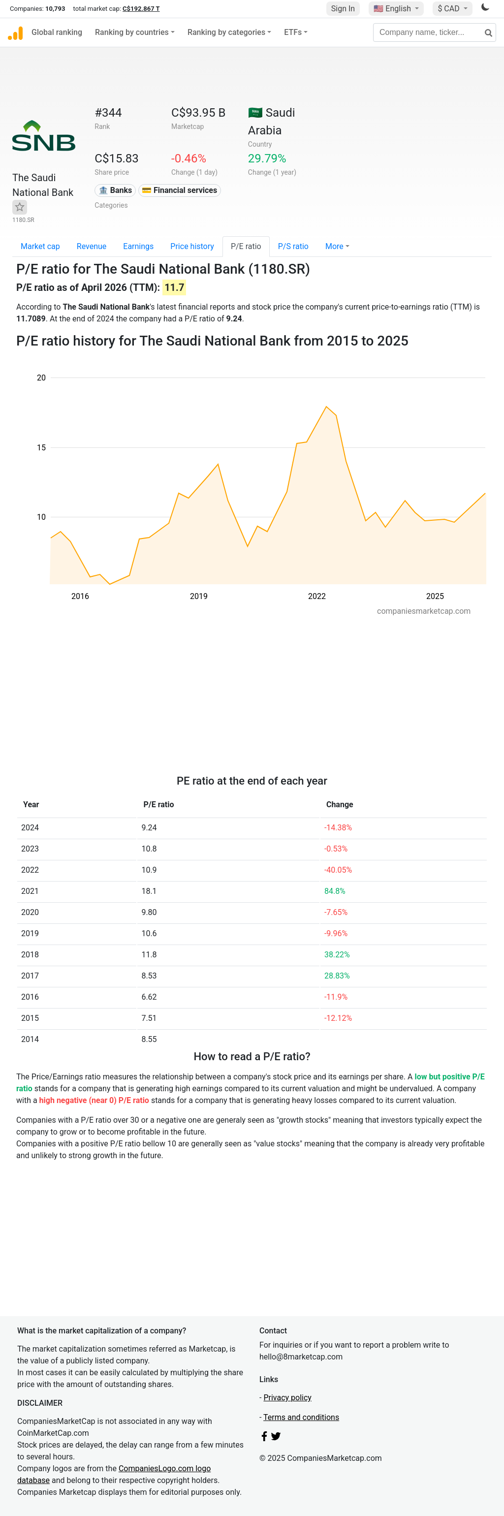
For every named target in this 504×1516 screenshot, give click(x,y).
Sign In (343, 8)
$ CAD (449, 8)
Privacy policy (287, 1397)
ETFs (293, 32)
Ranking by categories (226, 32)
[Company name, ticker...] (434, 32)
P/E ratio (246, 246)
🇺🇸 (393, 8)
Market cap (40, 246)
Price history (192, 246)
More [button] (334, 246)
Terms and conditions (301, 1417)
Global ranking (57, 32)
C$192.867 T (141, 8)
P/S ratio (293, 246)
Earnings (138, 246)
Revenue (92, 246)
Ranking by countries (132, 32)
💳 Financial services (179, 190)
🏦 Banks (115, 190)
